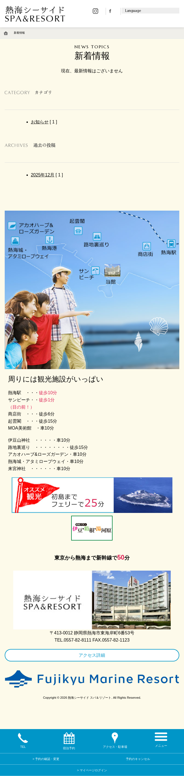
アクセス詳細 (92, 655)
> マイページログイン (92, 770)
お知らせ (40, 122)
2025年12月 (42, 175)
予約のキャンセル (138, 759)
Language (133, 11)
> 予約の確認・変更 (46, 759)
